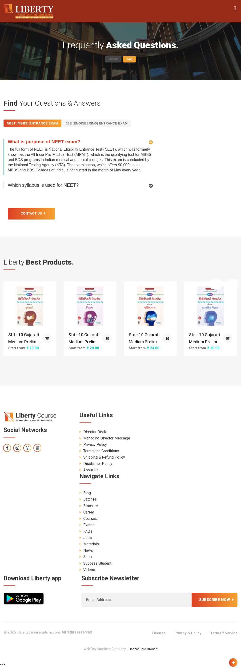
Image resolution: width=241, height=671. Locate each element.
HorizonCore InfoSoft (143, 652)
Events (87, 527)
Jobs (86, 540)
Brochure (89, 508)
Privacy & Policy (184, 636)
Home (113, 59)
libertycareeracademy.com (40, 636)
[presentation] (214, 268)
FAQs (86, 534)
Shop (86, 560)
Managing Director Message (106, 440)
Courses (89, 521)
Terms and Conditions (101, 453)
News (86, 553)
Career (87, 514)
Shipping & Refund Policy (103, 459)
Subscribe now (214, 603)
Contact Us (31, 213)
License (154, 636)
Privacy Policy (94, 446)
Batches (89, 501)
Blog (85, 495)
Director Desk (93, 433)
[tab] (80, 142)
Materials (90, 547)
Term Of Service (222, 636)
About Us (90, 472)
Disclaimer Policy (97, 466)
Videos (88, 573)
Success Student (96, 566)
